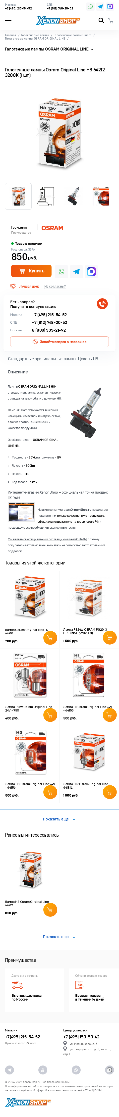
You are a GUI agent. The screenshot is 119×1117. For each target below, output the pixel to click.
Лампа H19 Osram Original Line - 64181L (86, 785)
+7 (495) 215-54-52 (18, 8)
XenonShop (58, 20)
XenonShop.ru (81, 510)
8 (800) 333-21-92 (49, 330)
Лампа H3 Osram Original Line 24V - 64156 (30, 785)
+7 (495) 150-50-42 (81, 1037)
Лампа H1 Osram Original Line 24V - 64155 (87, 708)
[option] (59, 133)
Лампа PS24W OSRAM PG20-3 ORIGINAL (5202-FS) (85, 631)
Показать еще (59, 819)
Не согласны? (55, 286)
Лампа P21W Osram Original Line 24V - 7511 (28, 708)
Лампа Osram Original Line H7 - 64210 (28, 631)
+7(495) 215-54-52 (22, 1037)
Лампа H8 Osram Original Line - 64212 (28, 903)
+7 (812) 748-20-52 (60, 8)
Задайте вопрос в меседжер (59, 341)
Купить (31, 271)
